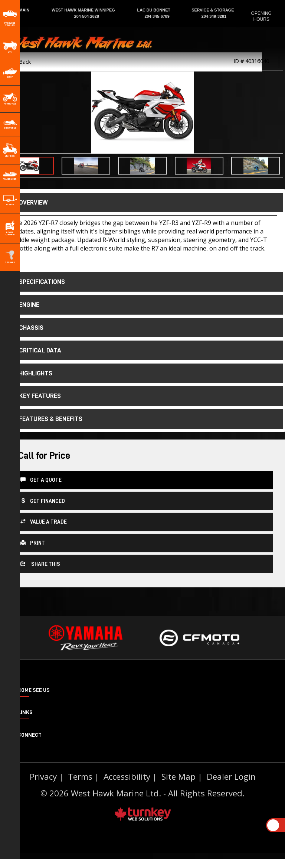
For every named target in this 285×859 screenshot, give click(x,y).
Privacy (43, 783)
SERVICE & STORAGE (212, 10)
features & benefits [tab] (45, 419)
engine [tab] (24, 305)
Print (32, 542)
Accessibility (127, 783)
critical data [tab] (35, 350)
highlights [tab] (30, 373)
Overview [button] (28, 202)
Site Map (178, 783)
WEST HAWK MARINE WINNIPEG (84, 10)
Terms (80, 783)
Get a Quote (41, 479)
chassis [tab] (26, 328)
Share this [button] (40, 563)
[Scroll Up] (273, 825)
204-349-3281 (212, 16)
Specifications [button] (37, 282)
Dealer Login (231, 783)
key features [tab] (35, 396)
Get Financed (42, 500)
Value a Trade (43, 521)
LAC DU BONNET (154, 10)
